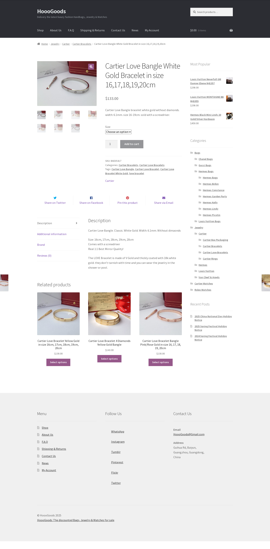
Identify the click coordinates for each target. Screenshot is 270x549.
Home (44, 44)
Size (107, 127)
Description (44, 231)
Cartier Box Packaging (215, 240)
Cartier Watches (204, 283)
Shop (40, 30)
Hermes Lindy (210, 208)
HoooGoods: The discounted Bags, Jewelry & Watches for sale (75, 528)
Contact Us (118, 30)
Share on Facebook (91, 210)
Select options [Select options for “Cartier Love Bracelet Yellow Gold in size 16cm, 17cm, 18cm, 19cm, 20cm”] (58, 370)
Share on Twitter (55, 210)
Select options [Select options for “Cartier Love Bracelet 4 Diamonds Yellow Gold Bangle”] (109, 366)
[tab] (58, 231)
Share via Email (163, 210)
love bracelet (136, 173)
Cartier (66, 44)
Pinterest (114, 469)
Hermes (203, 265)
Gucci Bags (205, 165)
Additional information (51, 242)
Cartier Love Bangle (123, 169)
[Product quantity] (111, 144)
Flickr (111, 479)
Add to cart (131, 144)
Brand (41, 252)
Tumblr (113, 458)
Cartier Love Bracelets (152, 165)
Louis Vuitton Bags (209, 221)
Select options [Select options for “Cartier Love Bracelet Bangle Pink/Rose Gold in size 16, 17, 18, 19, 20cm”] (160, 370)
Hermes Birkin (211, 184)
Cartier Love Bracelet (147, 169)
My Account (152, 30)
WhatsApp (114, 438)
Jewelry (55, 44)
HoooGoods (51, 11)
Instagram (115, 448)
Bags (197, 152)
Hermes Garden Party (215, 196)
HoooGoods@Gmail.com (188, 442)
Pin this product (127, 210)
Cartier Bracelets (82, 44)
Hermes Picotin (211, 215)
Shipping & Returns (92, 30)
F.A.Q (71, 30)
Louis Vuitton (206, 271)
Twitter (113, 489)
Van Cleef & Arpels (209, 277)
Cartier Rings (210, 258)
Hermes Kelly (210, 202)
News (135, 30)
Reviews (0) (44, 263)
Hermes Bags (206, 171)
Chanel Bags (206, 159)
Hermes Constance (213, 190)
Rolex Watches (203, 289)
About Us (55, 30)
